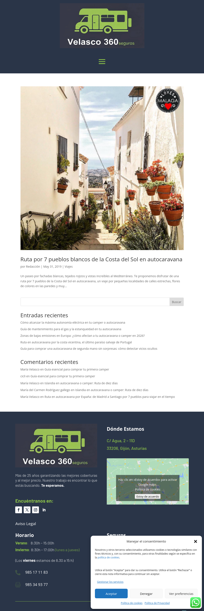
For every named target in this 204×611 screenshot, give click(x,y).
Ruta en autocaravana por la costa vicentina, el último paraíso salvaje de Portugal (76, 342)
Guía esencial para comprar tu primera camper (77, 369)
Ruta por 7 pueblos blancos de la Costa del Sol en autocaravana (101, 259)
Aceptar (111, 593)
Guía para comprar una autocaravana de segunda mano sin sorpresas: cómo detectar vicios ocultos (89, 349)
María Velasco (30, 369)
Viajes (69, 266)
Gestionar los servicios (110, 582)
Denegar (146, 593)
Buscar (176, 302)
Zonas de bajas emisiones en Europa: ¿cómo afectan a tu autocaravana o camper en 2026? (83, 336)
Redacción (33, 266)
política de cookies (108, 557)
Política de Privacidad (157, 603)
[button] (195, 541)
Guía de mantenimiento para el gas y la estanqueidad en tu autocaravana (71, 329)
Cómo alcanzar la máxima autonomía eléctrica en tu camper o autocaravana (73, 322)
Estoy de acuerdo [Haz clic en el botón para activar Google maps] (147, 496)
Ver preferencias (181, 593)
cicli (23, 376)
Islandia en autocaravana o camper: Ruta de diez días (81, 383)
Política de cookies (132, 603)
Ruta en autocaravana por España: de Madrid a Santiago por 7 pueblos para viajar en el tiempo (110, 397)
